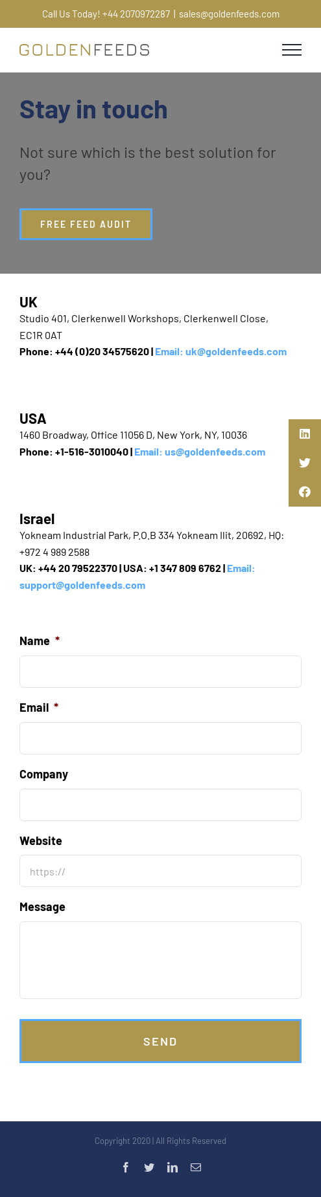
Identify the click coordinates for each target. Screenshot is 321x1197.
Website (40, 840)
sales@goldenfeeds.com (229, 13)
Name (39, 640)
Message (42, 906)
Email (38, 707)
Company (43, 774)
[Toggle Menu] (292, 50)
